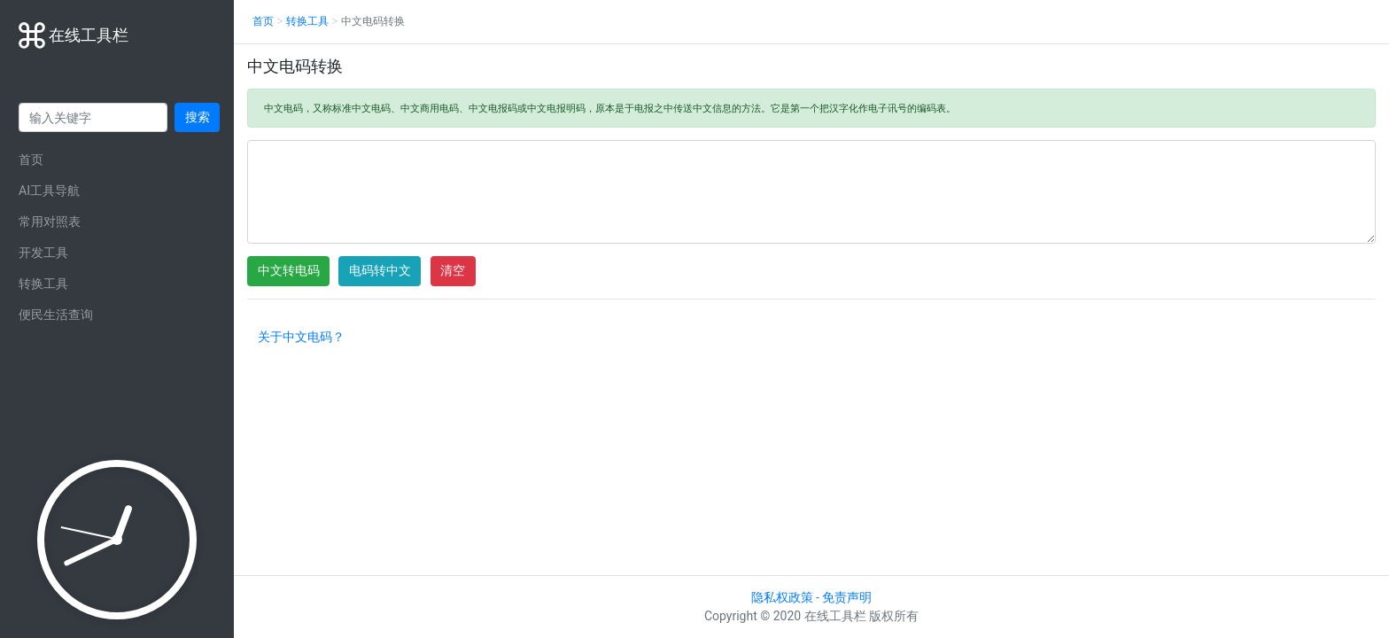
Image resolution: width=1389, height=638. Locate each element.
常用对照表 (50, 221)
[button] (300, 340)
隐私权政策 (782, 597)
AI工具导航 (49, 190)
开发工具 (43, 252)
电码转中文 (380, 270)
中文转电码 (289, 270)
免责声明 (847, 597)
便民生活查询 (56, 314)
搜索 (197, 117)
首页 (31, 159)
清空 (452, 270)
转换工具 (43, 283)
